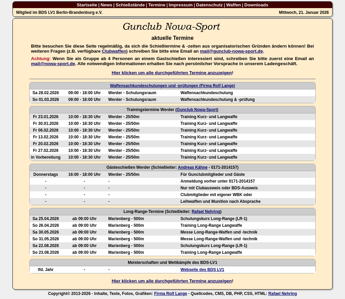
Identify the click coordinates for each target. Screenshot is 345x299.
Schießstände (130, 4)
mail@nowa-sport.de (53, 63)
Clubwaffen (114, 51)
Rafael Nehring (206, 211)
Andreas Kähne (193, 167)
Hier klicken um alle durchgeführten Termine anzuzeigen (172, 72)
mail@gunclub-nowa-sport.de (231, 51)
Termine (156, 4)
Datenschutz (209, 4)
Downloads (256, 4)
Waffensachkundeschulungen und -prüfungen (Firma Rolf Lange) (172, 85)
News (106, 4)
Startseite (87, 4)
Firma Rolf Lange (170, 293)
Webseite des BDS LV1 (202, 269)
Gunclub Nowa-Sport (197, 109)
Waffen (233, 4)
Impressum (181, 4)
